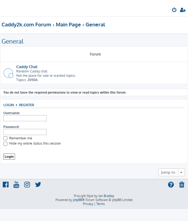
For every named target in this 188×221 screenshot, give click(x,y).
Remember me (17, 138)
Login (8, 105)
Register (26, 105)
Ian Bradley (106, 196)
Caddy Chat (26, 66)
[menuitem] (174, 10)
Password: (11, 127)
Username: (11, 113)
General (13, 41)
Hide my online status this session (32, 143)
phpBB (77, 200)
